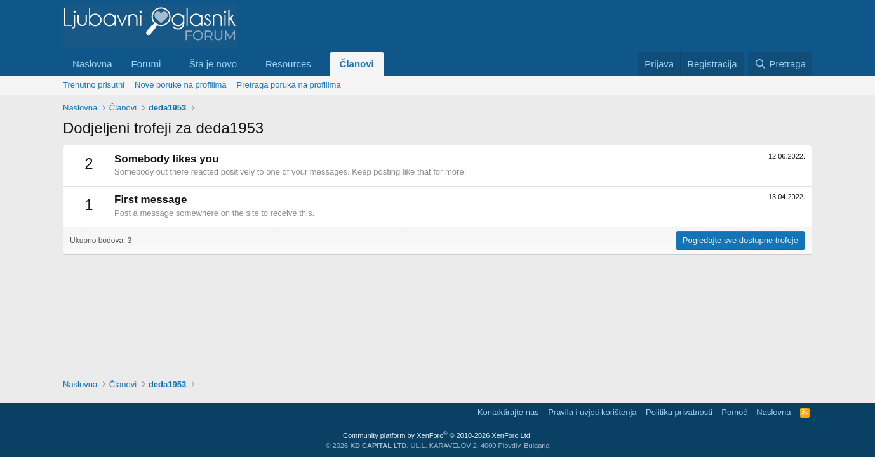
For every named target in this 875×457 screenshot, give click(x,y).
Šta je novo (213, 63)
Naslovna (92, 63)
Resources (288, 63)
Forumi (146, 63)
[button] (171, 64)
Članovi (357, 63)
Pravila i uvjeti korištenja (592, 412)
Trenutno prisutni (93, 84)
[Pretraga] (780, 64)
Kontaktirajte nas (508, 412)
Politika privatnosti (679, 412)
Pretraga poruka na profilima (289, 84)
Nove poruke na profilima (181, 84)
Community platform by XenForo (437, 435)
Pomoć (734, 412)
